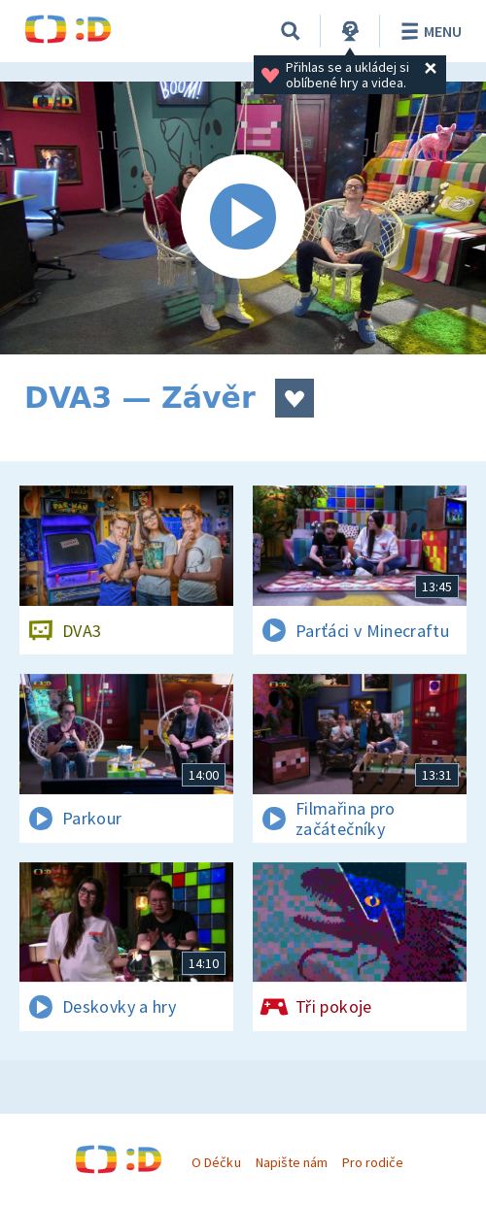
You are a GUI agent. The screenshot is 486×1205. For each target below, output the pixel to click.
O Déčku (215, 1162)
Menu (428, 31)
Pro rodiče (372, 1162)
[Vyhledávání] (290, 31)
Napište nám (292, 1162)
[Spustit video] (243, 218)
